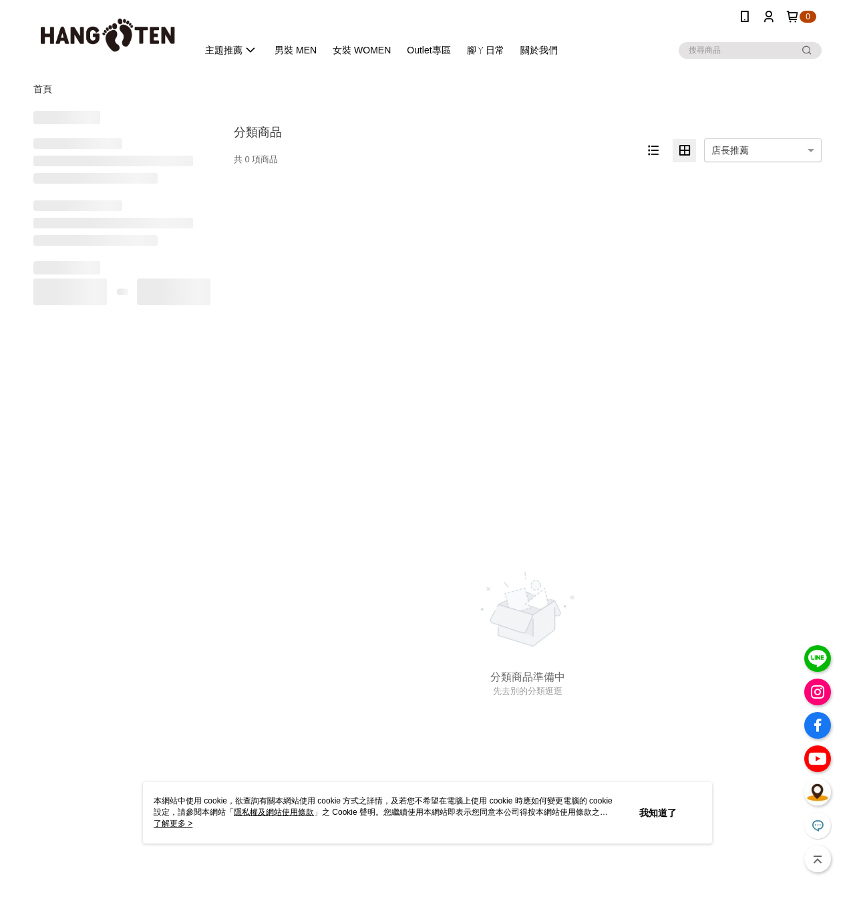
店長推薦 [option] (730, 150)
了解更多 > (173, 823)
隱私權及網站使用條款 (274, 812)
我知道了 (658, 812)
